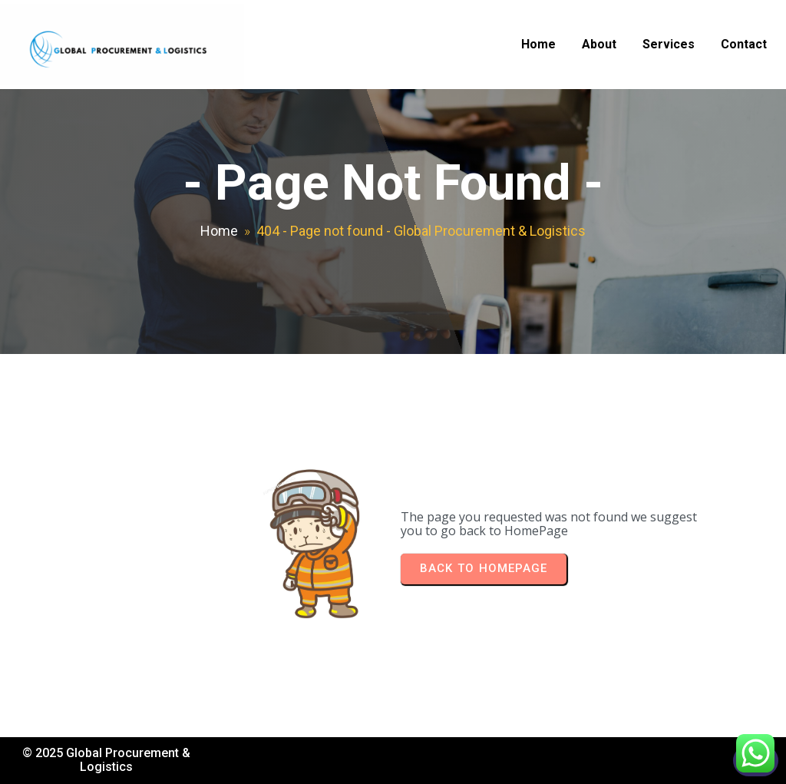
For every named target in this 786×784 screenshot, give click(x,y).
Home (219, 231)
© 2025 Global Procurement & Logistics (106, 760)
